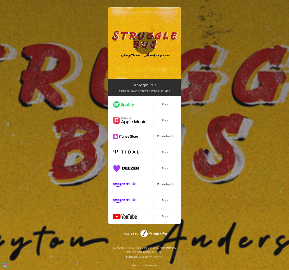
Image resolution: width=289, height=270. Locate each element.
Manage (131, 256)
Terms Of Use (152, 252)
